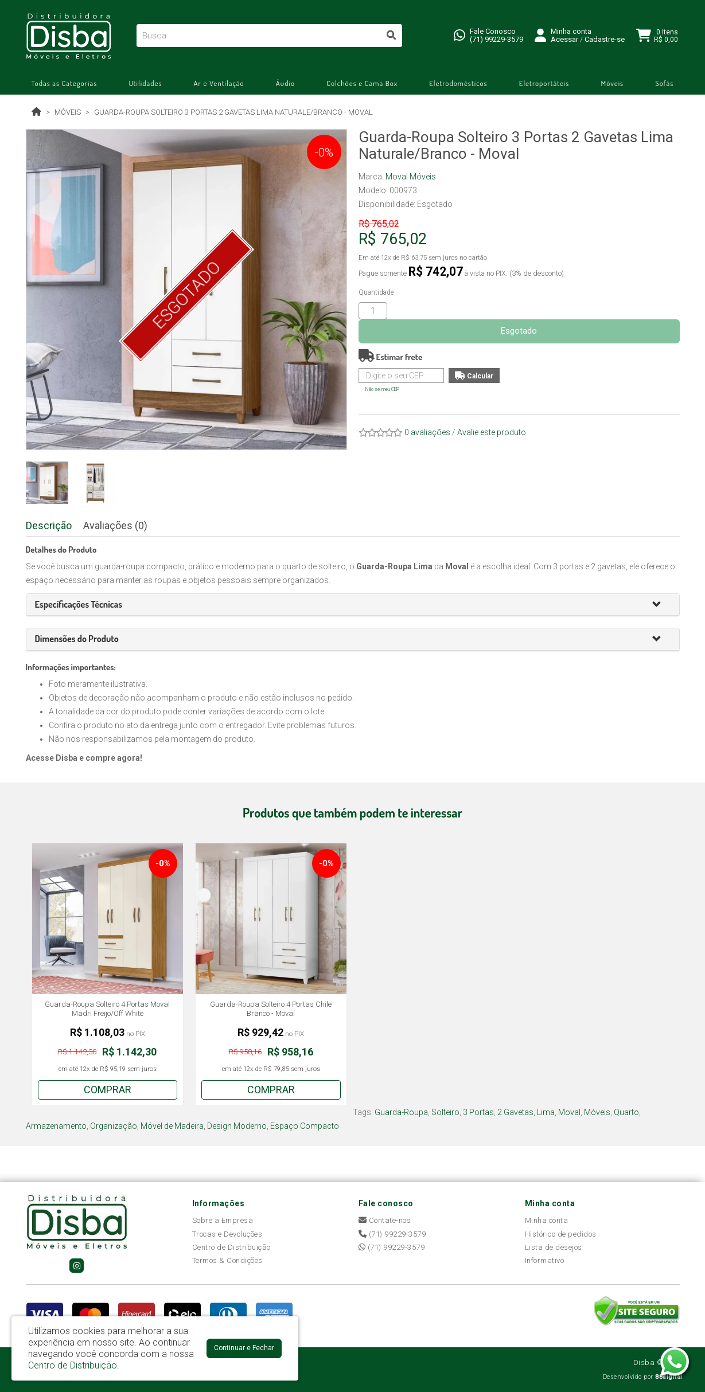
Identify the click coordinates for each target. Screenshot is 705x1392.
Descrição (49, 525)
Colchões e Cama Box (362, 83)
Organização (113, 1126)
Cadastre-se (605, 39)
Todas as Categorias (65, 83)
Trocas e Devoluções (227, 1234)
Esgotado (519, 331)
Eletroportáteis (544, 83)
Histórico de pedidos (561, 1234)
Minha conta (546, 1220)
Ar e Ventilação (219, 83)
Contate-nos (385, 1220)
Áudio (285, 83)
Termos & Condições (227, 1260)
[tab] (352, 605)
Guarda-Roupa (401, 1112)
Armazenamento (56, 1126)
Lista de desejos (553, 1247)
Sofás (664, 83)
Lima (546, 1112)
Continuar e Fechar (244, 1348)
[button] (661, 605)
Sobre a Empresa (223, 1220)
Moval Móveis (410, 176)
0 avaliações (427, 432)
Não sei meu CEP (382, 389)
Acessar (564, 39)
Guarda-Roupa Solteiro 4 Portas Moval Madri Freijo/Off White (107, 1009)
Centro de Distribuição (231, 1247)
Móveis (612, 83)
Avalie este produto (491, 432)
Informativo (544, 1260)
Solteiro (445, 1112)
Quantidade (376, 292)
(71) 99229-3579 (496, 39)
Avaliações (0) (115, 525)
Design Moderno (237, 1126)
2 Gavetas (515, 1112)
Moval (569, 1112)
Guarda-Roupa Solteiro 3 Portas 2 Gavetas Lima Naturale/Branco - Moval (233, 112)
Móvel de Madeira (172, 1126)
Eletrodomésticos (458, 83)
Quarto (626, 1112)
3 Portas (478, 1112)
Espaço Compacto (304, 1126)
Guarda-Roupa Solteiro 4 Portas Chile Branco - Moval (271, 1009)
